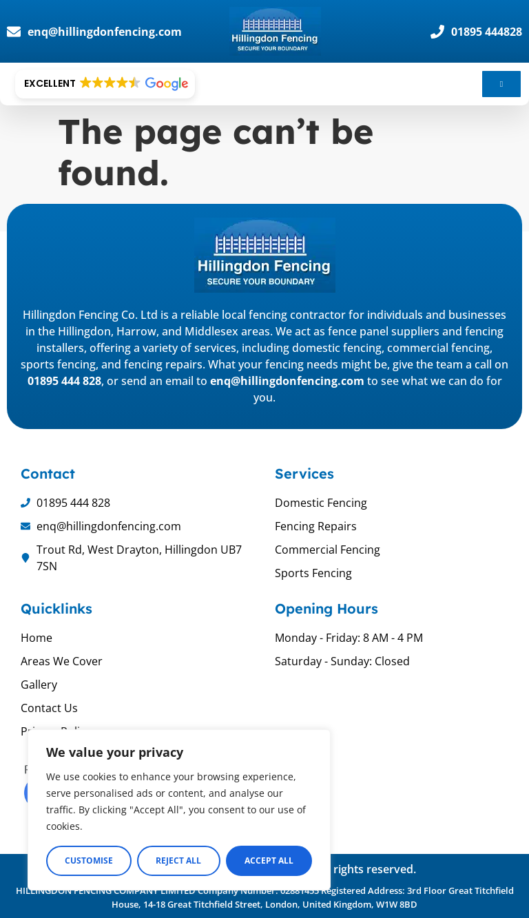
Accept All (269, 860)
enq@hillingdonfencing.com (287, 380)
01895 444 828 (64, 380)
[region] (179, 809)
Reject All (178, 860)
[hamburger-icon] (501, 84)
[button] (105, 84)
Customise (89, 860)
